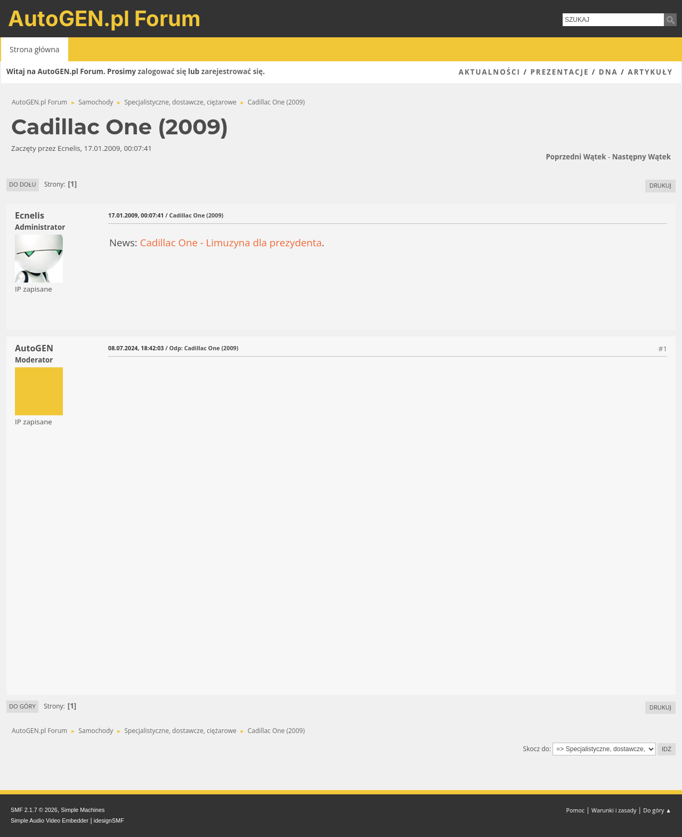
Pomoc (575, 810)
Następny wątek (641, 157)
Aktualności (490, 72)
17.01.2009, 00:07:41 (136, 215)
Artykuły (650, 72)
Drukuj (660, 185)
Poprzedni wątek (576, 157)
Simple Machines (82, 810)
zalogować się (162, 71)
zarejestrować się (232, 71)
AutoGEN (34, 348)
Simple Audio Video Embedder (49, 820)
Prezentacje (559, 72)
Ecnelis (29, 215)
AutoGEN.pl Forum (104, 18)
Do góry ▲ (657, 810)
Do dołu (22, 184)
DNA (608, 72)
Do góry (22, 706)
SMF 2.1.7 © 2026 (34, 810)
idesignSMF (109, 820)
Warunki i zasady (613, 810)
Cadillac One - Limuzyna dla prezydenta (231, 242)
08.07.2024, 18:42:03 (136, 348)
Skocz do (536, 748)
